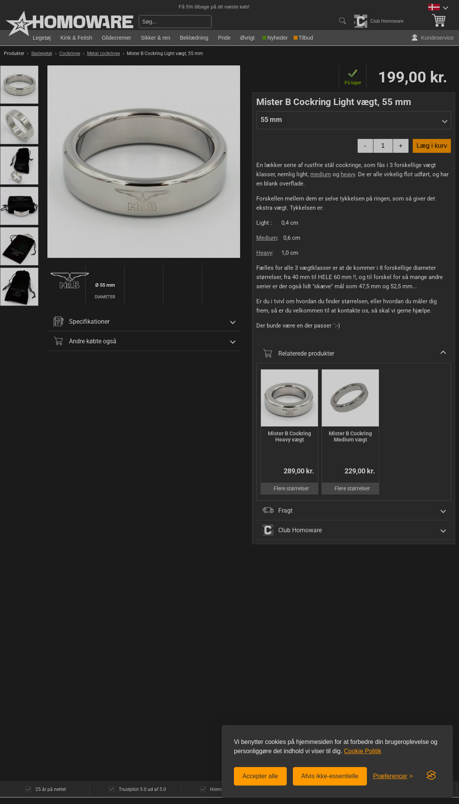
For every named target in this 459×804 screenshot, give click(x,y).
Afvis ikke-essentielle (330, 776)
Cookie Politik (362, 751)
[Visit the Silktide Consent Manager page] (431, 775)
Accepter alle (260, 776)
